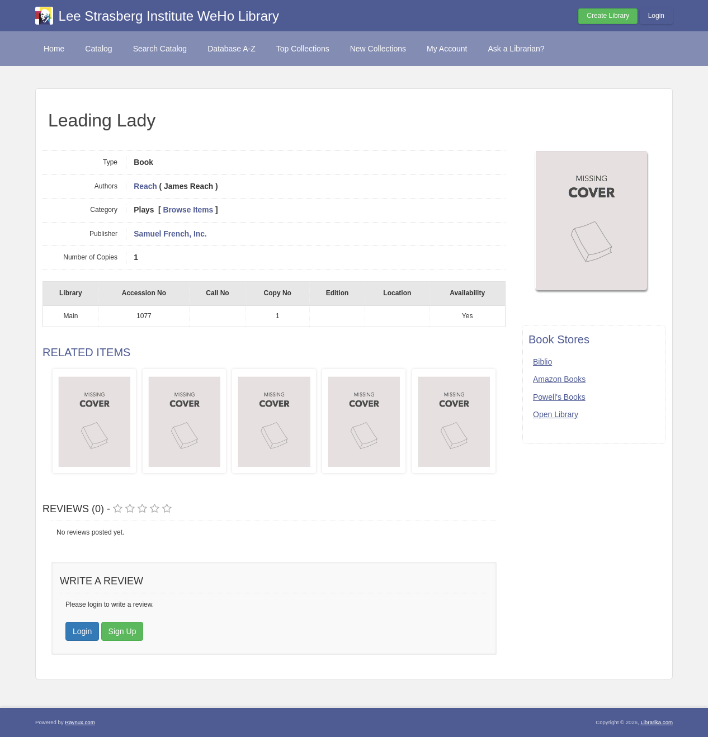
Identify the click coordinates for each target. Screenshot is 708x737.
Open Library (555, 414)
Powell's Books (559, 397)
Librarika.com (656, 722)
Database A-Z (231, 48)
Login (656, 16)
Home (54, 48)
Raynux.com (80, 722)
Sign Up (122, 631)
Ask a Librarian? (516, 48)
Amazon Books (559, 379)
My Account (447, 48)
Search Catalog (160, 48)
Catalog (98, 48)
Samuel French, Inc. (170, 234)
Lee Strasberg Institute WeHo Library (169, 15)
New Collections (378, 48)
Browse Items (188, 210)
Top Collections (302, 48)
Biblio (542, 361)
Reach (145, 186)
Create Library (608, 16)
